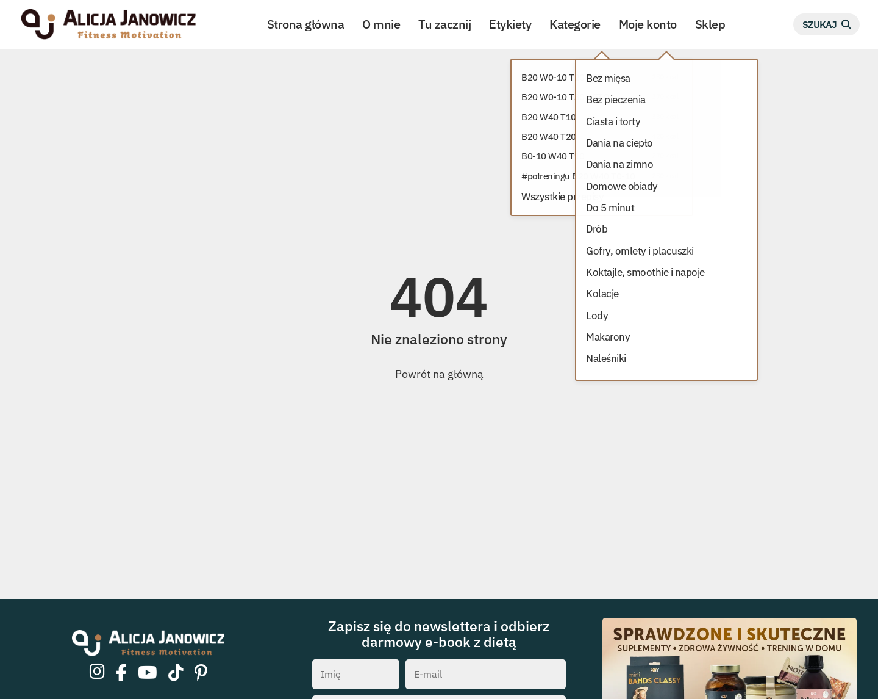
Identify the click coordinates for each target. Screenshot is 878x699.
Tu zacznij (444, 24)
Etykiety (510, 24)
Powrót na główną (439, 374)
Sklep (710, 24)
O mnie (381, 24)
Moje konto (648, 24)
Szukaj (819, 24)
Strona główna (305, 24)
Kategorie (575, 24)
